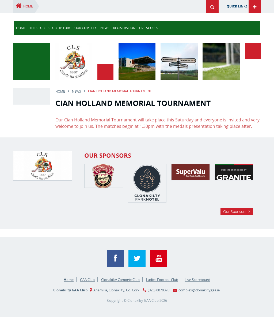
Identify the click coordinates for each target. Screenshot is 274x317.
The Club (37, 28)
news (104, 28)
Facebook (115, 258)
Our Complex (85, 28)
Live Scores (148, 28)
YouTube (158, 258)
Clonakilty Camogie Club (120, 279)
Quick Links (237, 6)
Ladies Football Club (162, 279)
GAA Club (87, 279)
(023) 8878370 (158, 290)
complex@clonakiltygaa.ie (199, 290)
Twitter (137, 258)
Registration (124, 28)
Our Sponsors (234, 211)
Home (28, 6)
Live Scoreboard (197, 279)
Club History (59, 28)
